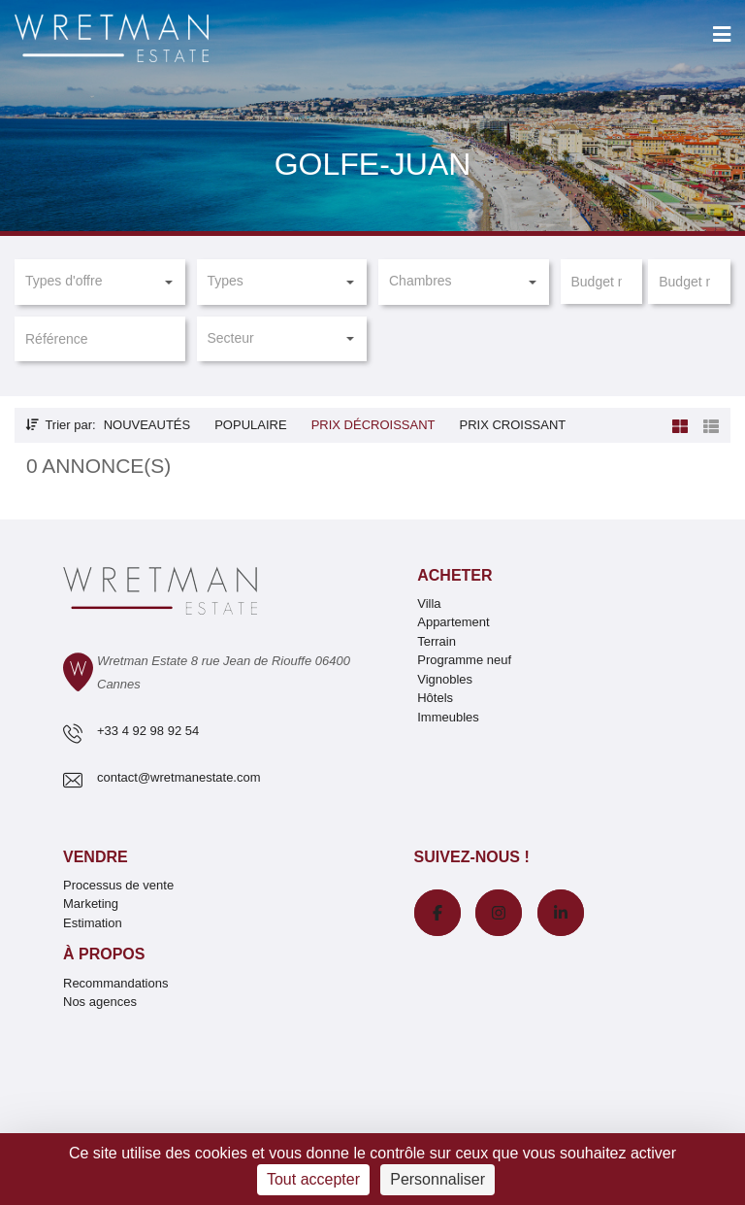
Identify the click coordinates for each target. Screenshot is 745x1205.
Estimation (92, 923)
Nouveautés (147, 425)
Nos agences (100, 1001)
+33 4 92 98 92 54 (148, 730)
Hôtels (435, 697)
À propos (104, 954)
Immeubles (448, 717)
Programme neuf (464, 660)
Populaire (250, 425)
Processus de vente (118, 885)
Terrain (436, 641)
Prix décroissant (373, 425)
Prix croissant (512, 425)
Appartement (453, 622)
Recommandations (115, 983)
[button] (100, 281)
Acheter (454, 575)
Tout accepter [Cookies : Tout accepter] (313, 1179)
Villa (428, 603)
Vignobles (444, 679)
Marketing (90, 903)
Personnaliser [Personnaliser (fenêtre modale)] (437, 1179)
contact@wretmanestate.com (179, 777)
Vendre (95, 857)
